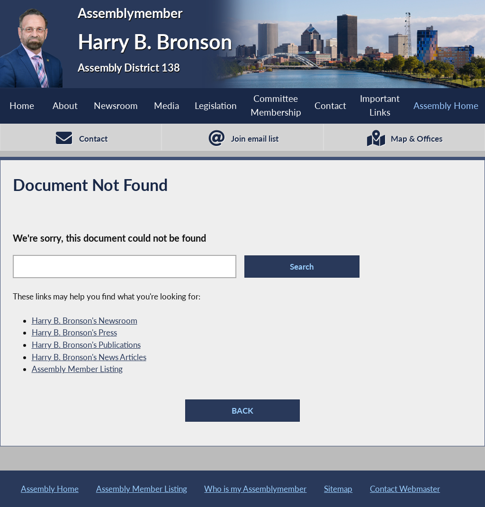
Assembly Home (445, 105)
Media (166, 105)
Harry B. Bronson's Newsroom (84, 321)
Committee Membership (276, 105)
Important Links (380, 105)
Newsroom (116, 105)
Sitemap (338, 489)
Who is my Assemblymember (255, 489)
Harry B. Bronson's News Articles (89, 357)
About (65, 105)
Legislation (216, 105)
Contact (330, 105)
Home (21, 105)
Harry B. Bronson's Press (74, 332)
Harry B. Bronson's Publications (86, 345)
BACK (242, 411)
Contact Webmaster (405, 489)
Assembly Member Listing (77, 369)
